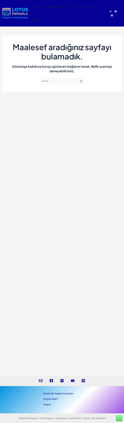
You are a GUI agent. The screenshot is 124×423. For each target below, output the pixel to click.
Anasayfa (37, 7)
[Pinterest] (120, 8)
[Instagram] (110, 8)
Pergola (47, 404)
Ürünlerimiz (78, 7)
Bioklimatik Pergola (57, 7)
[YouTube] (73, 381)
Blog (90, 7)
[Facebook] (115, 8)
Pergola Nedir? (50, 399)
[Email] (41, 381)
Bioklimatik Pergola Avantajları (58, 393)
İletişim (100, 7)
